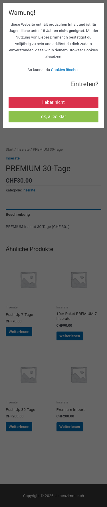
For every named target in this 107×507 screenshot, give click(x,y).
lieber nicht (53, 102)
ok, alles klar (53, 116)
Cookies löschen (65, 69)
